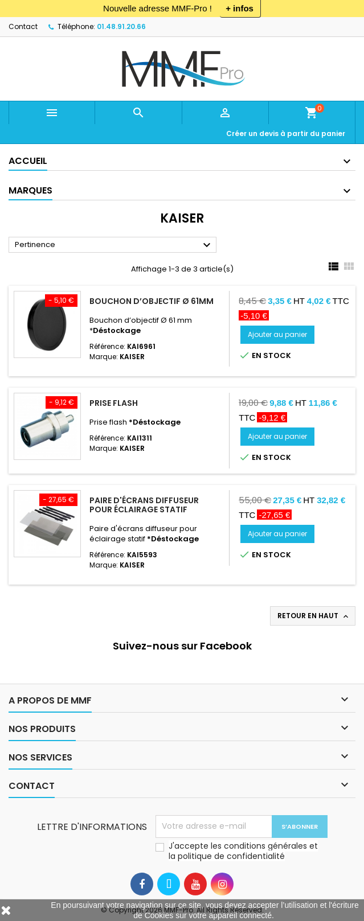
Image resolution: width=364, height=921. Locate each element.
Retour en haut (313, 616)
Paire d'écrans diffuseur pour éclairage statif (144, 505)
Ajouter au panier (277, 334)
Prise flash (113, 403)
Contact (23, 26)
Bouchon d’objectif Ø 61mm (151, 301)
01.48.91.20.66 (121, 26)
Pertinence (114, 245)
